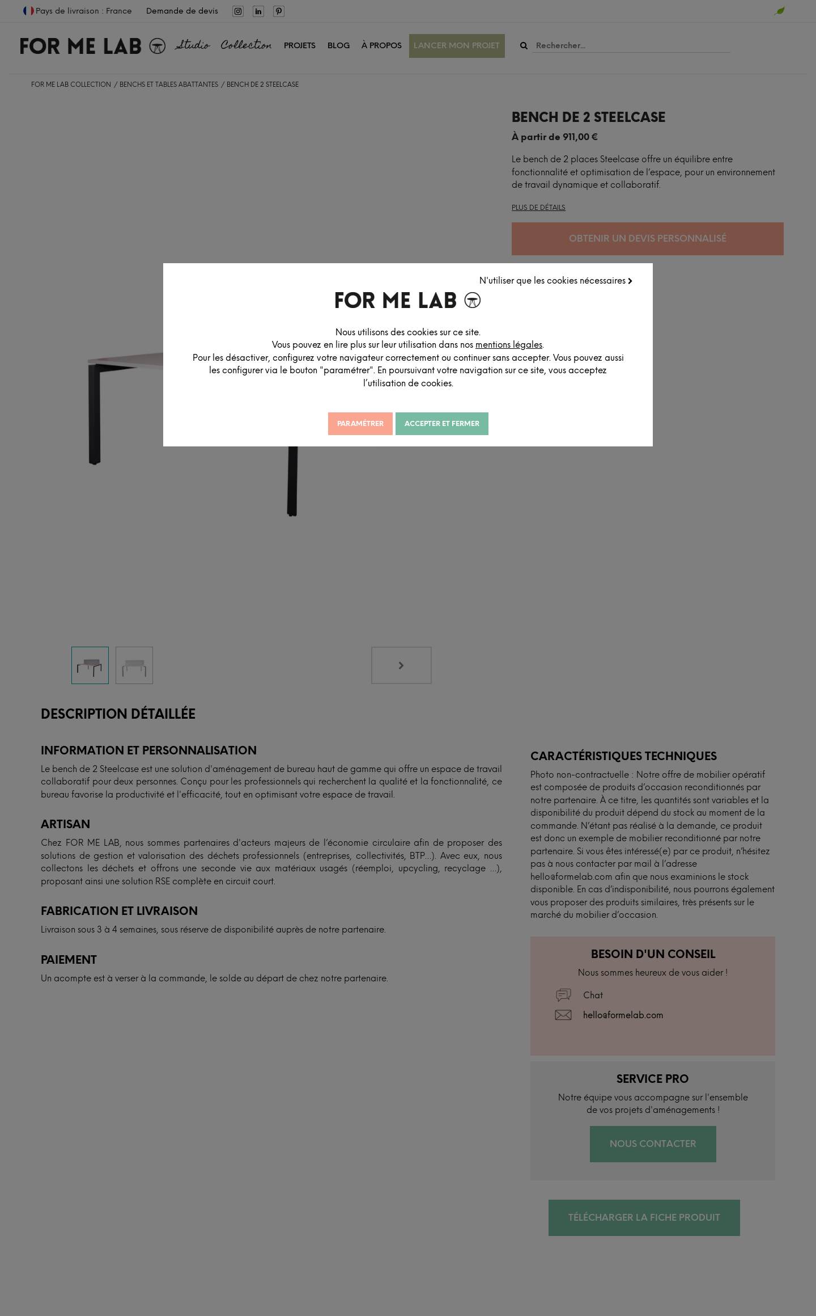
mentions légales (576, 341)
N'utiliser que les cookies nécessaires (559, 277)
